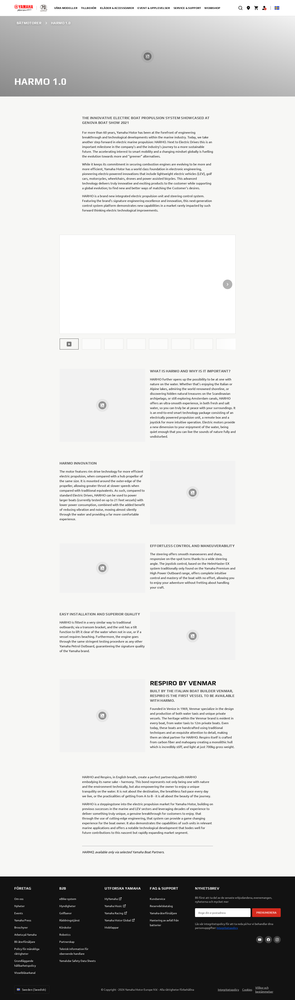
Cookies (247, 989)
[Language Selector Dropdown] (277, 8)
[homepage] (23, 8)
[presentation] (147, 284)
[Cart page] (256, 8)
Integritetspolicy (227, 928)
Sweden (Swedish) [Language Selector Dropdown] (31, 989)
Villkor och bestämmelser (264, 989)
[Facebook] (268, 939)
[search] (240, 8)
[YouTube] (259, 939)
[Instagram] (277, 939)
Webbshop (212, 8)
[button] (69, 344)
